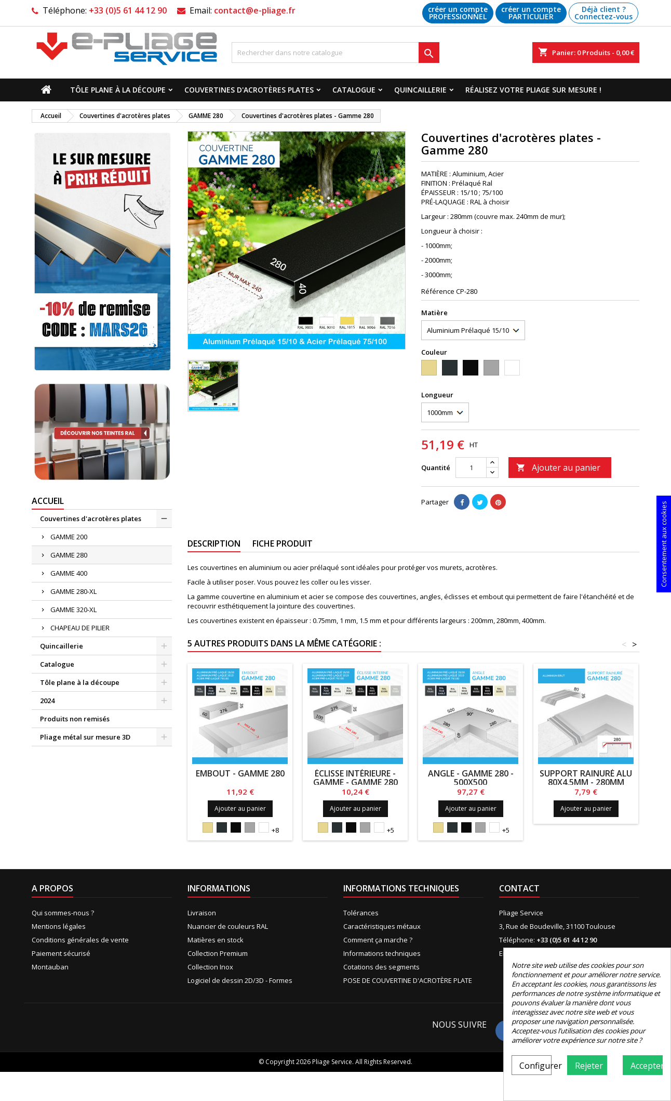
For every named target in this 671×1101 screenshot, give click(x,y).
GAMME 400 (68, 573)
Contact (519, 888)
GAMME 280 (68, 555)
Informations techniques (382, 953)
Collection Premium (217, 953)
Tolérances (361, 912)
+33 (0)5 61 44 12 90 (128, 10)
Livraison (201, 912)
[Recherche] (335, 52)
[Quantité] (471, 467)
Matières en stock (215, 939)
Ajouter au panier (558, 467)
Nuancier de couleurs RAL (227, 926)
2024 (47, 700)
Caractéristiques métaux (382, 926)
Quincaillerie (420, 90)
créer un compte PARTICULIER (531, 12)
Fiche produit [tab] (282, 543)
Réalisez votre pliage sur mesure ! (533, 90)
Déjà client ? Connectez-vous (603, 12)
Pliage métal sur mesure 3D (85, 737)
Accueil (48, 501)
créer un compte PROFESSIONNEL (458, 12)
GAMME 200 (68, 536)
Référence (437, 291)
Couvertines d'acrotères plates (249, 90)
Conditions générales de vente (80, 939)
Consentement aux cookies (663, 544)
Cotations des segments (381, 967)
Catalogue (353, 90)
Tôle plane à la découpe (118, 90)
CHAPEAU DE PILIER (80, 627)
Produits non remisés (75, 718)
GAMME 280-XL (73, 591)
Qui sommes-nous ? (63, 912)
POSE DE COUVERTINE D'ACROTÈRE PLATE (407, 980)
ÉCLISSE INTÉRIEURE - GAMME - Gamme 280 (355, 778)
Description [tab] (213, 543)
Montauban (50, 967)
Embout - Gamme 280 (240, 773)
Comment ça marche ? (377, 939)
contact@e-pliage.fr (255, 10)
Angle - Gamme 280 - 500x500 (471, 778)
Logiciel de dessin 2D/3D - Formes (239, 980)
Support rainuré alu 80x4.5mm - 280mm (586, 778)
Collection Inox (210, 967)
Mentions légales (59, 926)
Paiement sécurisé (61, 953)
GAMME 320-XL (73, 609)
